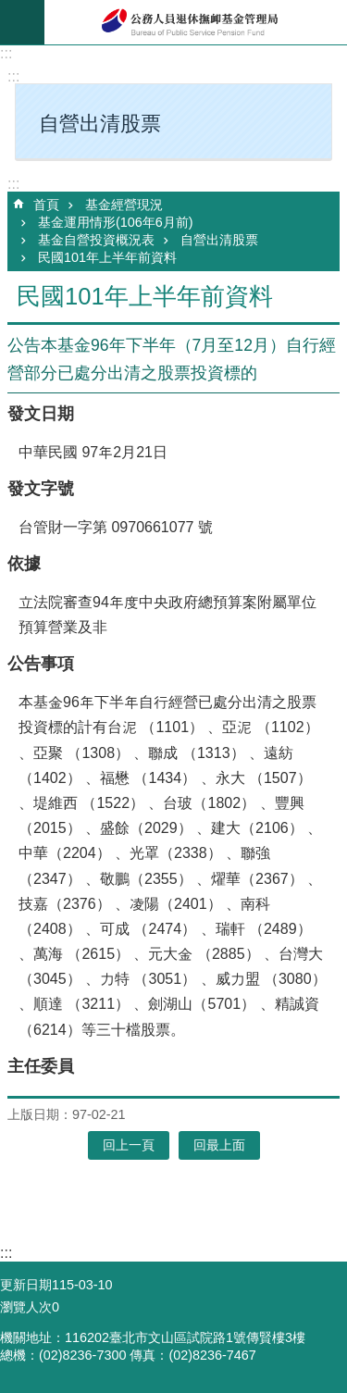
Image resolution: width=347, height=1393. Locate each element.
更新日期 (26, 1284)
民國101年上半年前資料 (107, 257)
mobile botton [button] (22, 22)
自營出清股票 (219, 239)
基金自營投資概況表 (96, 239)
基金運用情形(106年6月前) (115, 222)
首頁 (46, 204)
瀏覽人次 (26, 1307)
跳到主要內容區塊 (9, 9)
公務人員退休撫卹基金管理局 (195, 22)
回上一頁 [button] (129, 1145)
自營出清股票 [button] (100, 123)
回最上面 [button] (219, 1145)
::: (6, 53)
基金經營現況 (124, 204)
